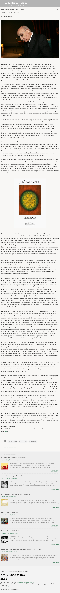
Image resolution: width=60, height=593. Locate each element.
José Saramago (12, 441)
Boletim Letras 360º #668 (10, 531)
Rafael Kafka (33, 441)
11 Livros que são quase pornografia (13, 457)
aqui (5, 431)
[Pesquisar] (58, 3)
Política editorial (11, 587)
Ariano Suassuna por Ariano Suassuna (14, 476)
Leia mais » (55, 471)
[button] (58, 10)
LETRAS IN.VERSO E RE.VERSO (16, 2)
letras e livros (23, 441)
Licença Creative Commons (26, 582)
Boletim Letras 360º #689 (10, 512)
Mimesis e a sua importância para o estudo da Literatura (21, 549)
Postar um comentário (9, 447)
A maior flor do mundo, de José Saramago (15, 494)
